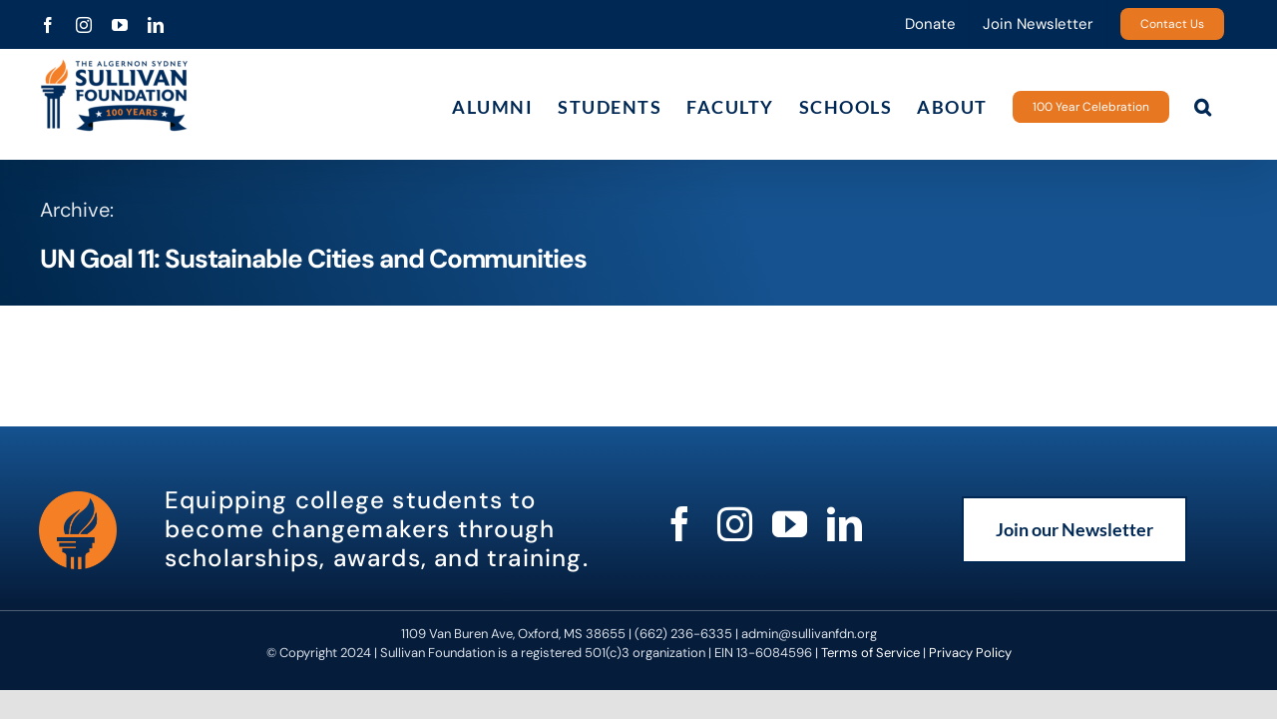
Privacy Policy (970, 652)
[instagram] (734, 523)
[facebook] (679, 523)
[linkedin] (844, 523)
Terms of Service (870, 652)
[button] (1228, 106)
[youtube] (789, 523)
